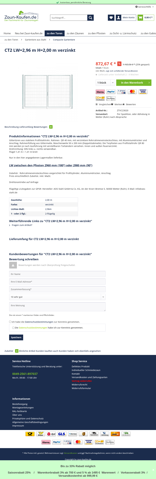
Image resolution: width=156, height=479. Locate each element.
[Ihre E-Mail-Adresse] (57, 282)
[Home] (7, 33)
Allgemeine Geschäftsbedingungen (30, 422)
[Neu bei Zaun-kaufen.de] (29, 33)
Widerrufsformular (81, 388)
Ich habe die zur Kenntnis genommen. (46, 321)
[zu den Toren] (55, 33)
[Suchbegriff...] (72, 18)
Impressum (18, 425)
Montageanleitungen (23, 407)
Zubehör (12, 350)
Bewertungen (43, 126)
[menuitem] (72, 19)
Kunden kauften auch (47, 350)
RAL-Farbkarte (19, 411)
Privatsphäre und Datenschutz (28, 418)
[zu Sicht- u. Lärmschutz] (123, 33)
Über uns (17, 414)
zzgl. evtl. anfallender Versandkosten (122, 71)
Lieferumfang (26, 126)
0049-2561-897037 (25, 374)
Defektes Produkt (81, 366)
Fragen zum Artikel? (20, 225)
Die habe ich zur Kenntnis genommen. (49, 327)
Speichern (16, 337)
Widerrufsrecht (79, 384)
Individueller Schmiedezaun (86, 370)
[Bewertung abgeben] (57, 297)
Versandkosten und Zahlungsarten (89, 377)
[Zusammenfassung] (57, 289)
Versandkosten (70, 453)
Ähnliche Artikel (27, 350)
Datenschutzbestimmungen (39, 321)
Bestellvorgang (19, 404)
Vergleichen (103, 104)
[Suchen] (90, 18)
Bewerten (129, 104)
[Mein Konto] (126, 18)
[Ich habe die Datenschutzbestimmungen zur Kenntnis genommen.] (10, 322)
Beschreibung (12, 126)
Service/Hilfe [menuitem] (143, 6)
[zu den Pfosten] (97, 33)
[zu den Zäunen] (75, 33)
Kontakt (76, 373)
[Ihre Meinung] (57, 306)
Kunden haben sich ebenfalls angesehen (80, 350)
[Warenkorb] (146, 18)
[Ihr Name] (57, 274)
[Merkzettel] (111, 18)
